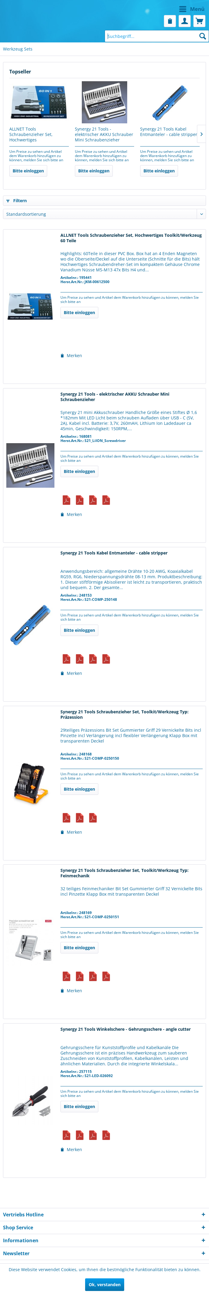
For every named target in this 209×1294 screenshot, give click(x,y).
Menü (191, 8)
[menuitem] (156, 9)
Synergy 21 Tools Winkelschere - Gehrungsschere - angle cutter (125, 1029)
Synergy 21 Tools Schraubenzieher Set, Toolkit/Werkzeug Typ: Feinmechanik (124, 873)
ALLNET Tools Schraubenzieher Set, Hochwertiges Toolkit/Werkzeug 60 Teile (35, 134)
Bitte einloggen (28, 171)
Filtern (16, 200)
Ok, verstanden (105, 1284)
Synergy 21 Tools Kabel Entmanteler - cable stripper (168, 131)
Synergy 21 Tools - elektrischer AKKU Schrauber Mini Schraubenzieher (104, 134)
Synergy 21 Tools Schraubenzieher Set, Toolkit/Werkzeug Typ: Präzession (124, 714)
